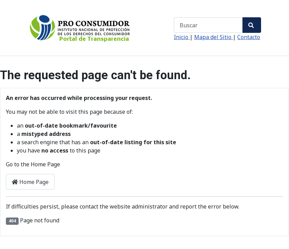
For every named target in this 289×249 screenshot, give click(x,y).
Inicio (182, 37)
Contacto (248, 37)
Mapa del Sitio (213, 37)
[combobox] (208, 25)
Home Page (30, 182)
